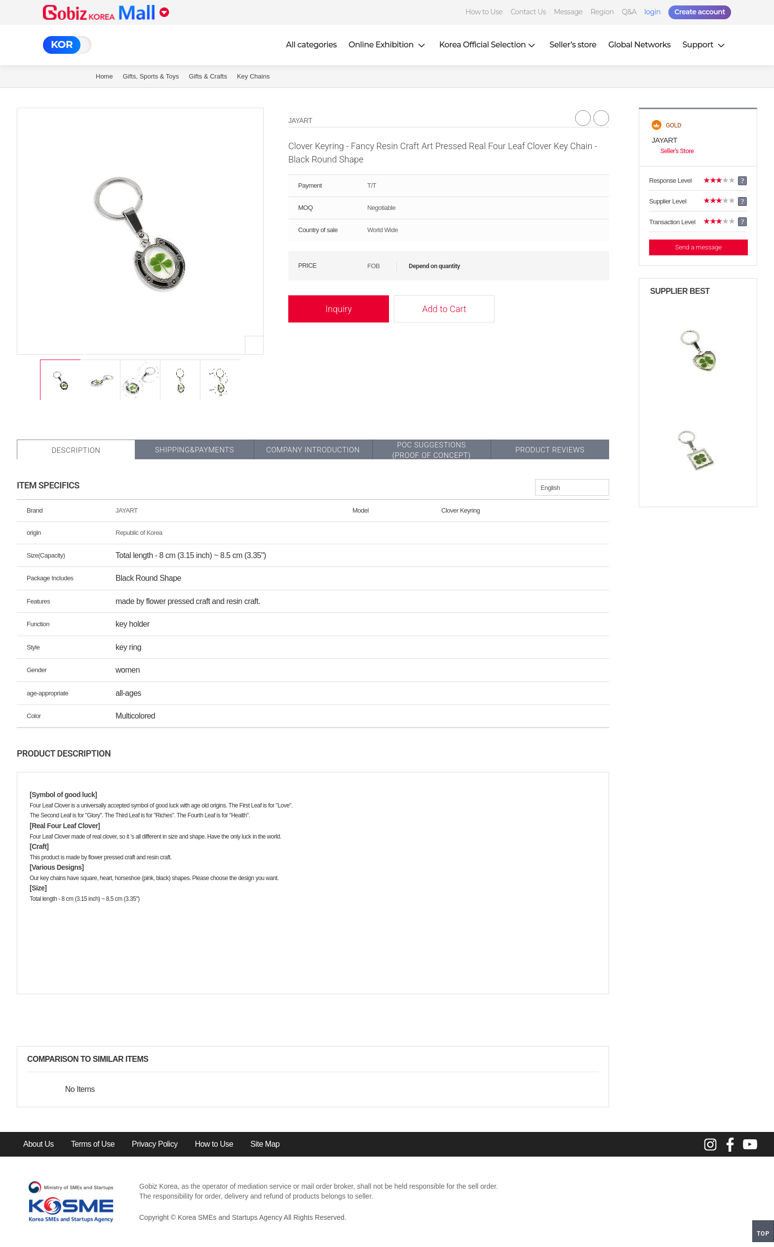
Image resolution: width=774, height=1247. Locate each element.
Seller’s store (572, 44)
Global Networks (639, 44)
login (652, 11)
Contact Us (528, 11)
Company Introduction (313, 449)
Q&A (628, 11)
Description (75, 450)
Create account (699, 11)
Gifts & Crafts (208, 76)
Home (104, 76)
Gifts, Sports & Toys (151, 76)
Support (704, 44)
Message (568, 11)
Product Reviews (549, 449)
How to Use (484, 11)
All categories (311, 44)
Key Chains (253, 76)
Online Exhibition (387, 44)
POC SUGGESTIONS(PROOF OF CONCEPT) (431, 450)
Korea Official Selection (488, 44)
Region (602, 11)
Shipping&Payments (194, 449)
